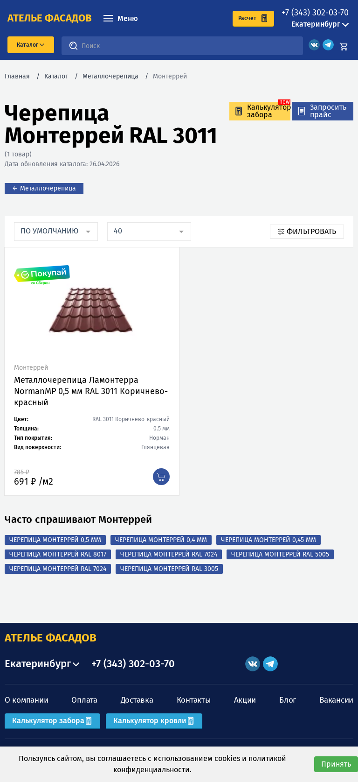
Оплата (84, 700)
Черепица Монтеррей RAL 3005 (169, 569)
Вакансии (336, 700)
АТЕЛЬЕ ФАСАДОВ (50, 637)
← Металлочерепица (44, 188)
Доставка (137, 700)
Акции (245, 700)
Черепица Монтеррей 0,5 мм (55, 540)
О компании (26, 700)
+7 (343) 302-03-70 (315, 12)
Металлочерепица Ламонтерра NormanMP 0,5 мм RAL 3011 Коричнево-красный (91, 391)
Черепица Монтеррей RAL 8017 (57, 554)
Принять (336, 764)
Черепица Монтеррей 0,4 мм (161, 540)
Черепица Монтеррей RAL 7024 (168, 554)
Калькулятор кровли (154, 720)
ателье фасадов (49, 18)
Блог (287, 700)
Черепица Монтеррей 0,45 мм (268, 540)
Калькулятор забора (52, 720)
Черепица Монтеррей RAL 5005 (280, 554)
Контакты (194, 700)
